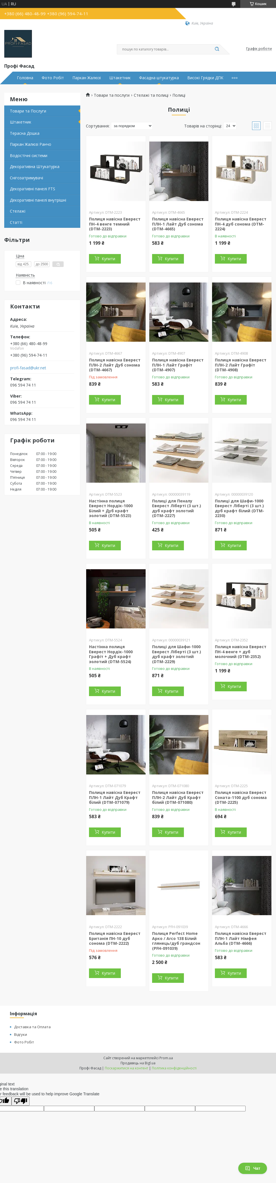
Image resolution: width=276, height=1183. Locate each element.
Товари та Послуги (28, 111)
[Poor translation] (21, 1101)
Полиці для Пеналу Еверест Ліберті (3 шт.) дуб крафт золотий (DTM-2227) (176, 508)
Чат (252, 1168)
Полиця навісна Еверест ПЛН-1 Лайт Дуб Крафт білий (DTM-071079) (115, 797)
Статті (16, 222)
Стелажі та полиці (151, 95)
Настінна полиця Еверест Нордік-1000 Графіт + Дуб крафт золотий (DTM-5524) (111, 654)
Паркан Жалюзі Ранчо (30, 144)
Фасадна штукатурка (159, 78)
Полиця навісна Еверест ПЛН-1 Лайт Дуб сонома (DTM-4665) (178, 223)
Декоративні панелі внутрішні (38, 200)
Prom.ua (166, 1058)
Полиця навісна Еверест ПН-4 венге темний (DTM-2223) (115, 223)
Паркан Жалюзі (86, 78)
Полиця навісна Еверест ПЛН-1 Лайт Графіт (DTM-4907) (178, 364)
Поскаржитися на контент (126, 1068)
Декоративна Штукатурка (34, 166)
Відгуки (20, 1034)
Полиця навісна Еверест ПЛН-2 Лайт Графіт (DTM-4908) (240, 364)
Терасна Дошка (24, 133)
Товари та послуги (112, 95)
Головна (25, 78)
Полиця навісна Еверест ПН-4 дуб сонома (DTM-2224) (240, 223)
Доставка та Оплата (32, 1026)
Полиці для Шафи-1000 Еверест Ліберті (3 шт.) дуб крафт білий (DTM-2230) (239, 508)
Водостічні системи (28, 155)
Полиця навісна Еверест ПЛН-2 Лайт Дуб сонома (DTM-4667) (115, 364)
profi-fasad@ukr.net (28, 367)
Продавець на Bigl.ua (138, 1063)
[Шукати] (216, 49)
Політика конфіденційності (174, 1068)
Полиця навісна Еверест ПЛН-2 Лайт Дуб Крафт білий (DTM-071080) (178, 797)
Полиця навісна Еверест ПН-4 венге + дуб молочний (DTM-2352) (240, 651)
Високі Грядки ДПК (205, 78)
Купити (108, 258)
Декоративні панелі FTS (32, 188)
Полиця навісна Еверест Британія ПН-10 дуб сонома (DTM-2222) (115, 938)
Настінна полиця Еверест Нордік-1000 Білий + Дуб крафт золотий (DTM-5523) (111, 508)
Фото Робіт (53, 78)
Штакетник (120, 78)
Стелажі (17, 211)
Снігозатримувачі (26, 177)
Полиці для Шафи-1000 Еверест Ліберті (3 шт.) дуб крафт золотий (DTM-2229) (176, 654)
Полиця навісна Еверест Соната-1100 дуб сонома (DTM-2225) (241, 797)
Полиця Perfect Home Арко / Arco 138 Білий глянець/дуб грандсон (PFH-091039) (176, 941)
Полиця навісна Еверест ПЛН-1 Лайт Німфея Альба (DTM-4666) (240, 938)
